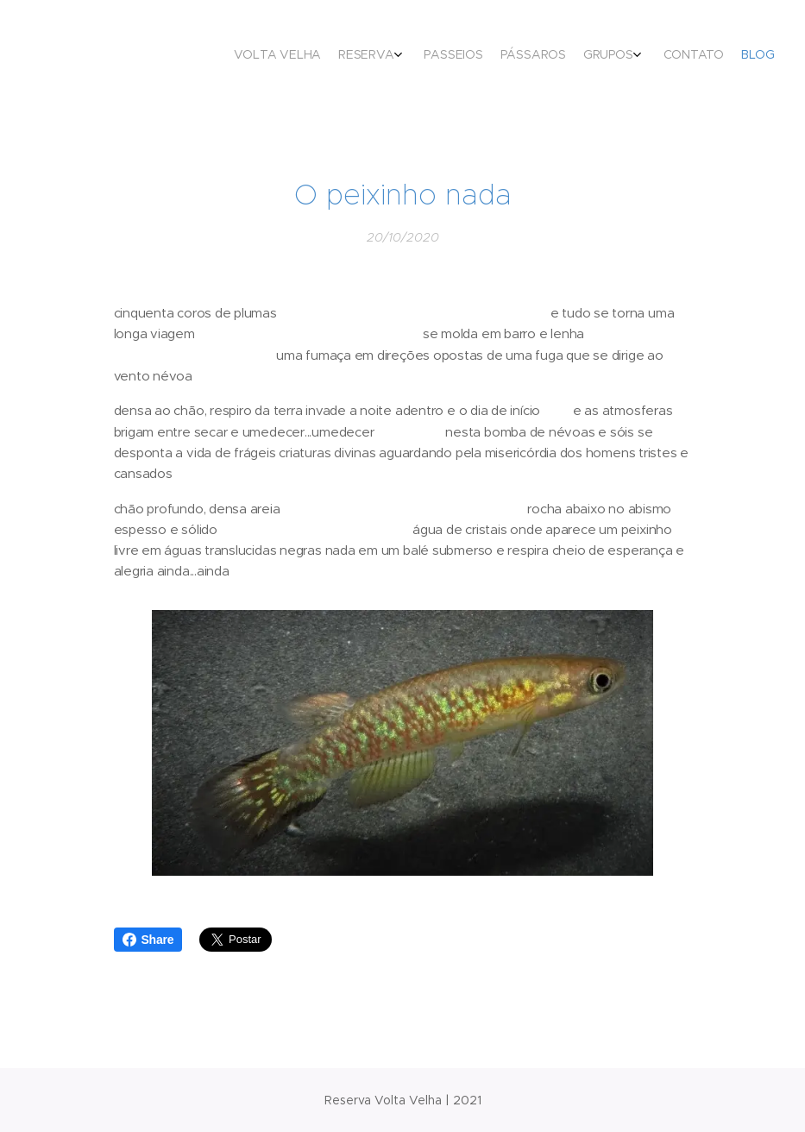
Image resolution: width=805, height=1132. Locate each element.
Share (148, 939)
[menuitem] (647, 56)
